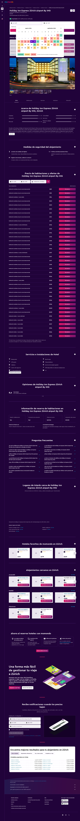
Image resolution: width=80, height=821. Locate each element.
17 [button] (18, 44)
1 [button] (34, 35)
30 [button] (37, 47)
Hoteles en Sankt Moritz (16, 765)
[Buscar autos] (2, 11)
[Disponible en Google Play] (64, 800)
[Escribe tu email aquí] (26, 726)
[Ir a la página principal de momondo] (9, 2)
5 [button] (25, 38)
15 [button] (34, 41)
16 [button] (37, 41)
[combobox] (26, 719)
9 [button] (48, 38)
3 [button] (51, 35)
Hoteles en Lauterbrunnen (16, 767)
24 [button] (19, 47)
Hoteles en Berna (14, 763)
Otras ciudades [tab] (15, 753)
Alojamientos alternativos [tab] (26, 753)
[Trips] (2, 15)
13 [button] (28, 41)
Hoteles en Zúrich (36, 7)
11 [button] (54, 38)
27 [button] (28, 47)
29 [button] (34, 47)
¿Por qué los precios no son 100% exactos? (43, 789)
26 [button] (25, 47)
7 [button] (31, 38)
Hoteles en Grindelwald (47, 763)
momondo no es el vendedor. (43, 785)
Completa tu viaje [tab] (49, 753)
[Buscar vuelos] (2, 6)
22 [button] (34, 44)
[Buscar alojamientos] (2, 8)
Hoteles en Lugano (46, 765)
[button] (2, 2)
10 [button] (18, 41)
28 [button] (31, 47)
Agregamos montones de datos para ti (43, 787)
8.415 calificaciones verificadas (25, 18)
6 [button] (28, 38)
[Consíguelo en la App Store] (64, 803)
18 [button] (22, 44)
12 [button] (25, 41)
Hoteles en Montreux (15, 769)
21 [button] (31, 44)
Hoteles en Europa (20, 7)
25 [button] (22, 47)
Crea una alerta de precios (65, 642)
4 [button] (54, 35)
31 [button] (18, 50)
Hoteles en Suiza (28, 7)
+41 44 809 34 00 (14, 16)
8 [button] (34, 38)
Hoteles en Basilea (46, 769)
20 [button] (28, 44)
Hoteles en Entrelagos (15, 761)
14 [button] (31, 41)
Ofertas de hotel (13, 7)
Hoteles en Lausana (47, 767)
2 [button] (48, 35)
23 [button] (37, 44)
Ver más (73, 574)
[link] (23, 585)
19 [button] (25, 44)
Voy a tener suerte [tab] (39, 753)
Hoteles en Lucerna (47, 761)
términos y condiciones (30, 735)
